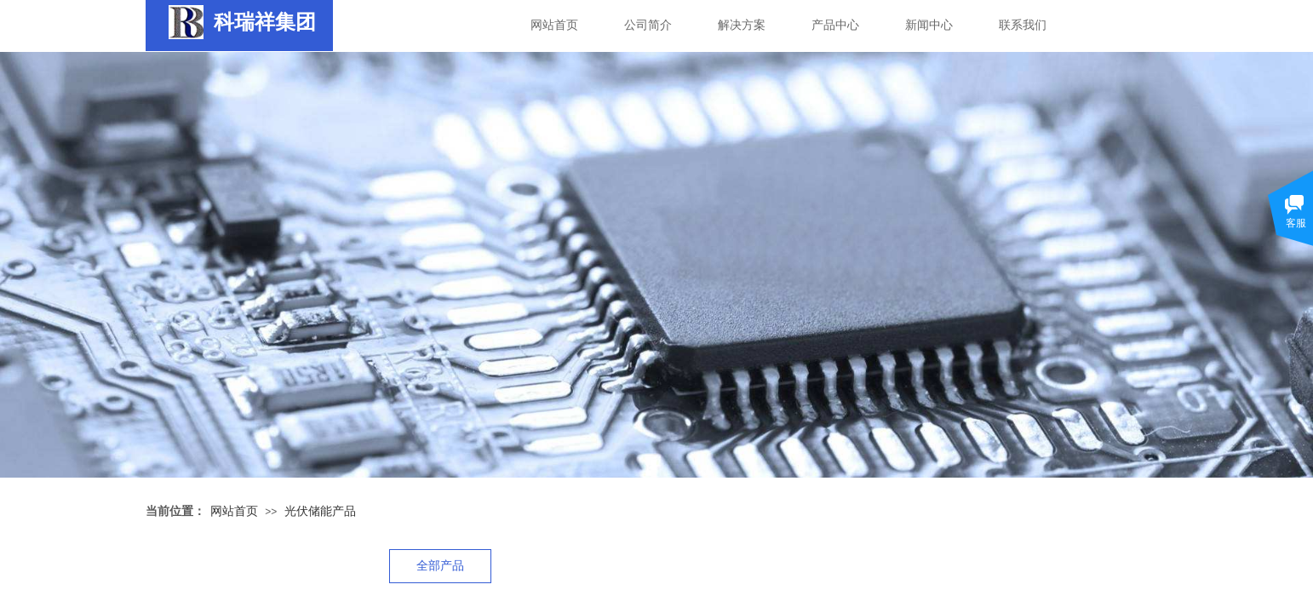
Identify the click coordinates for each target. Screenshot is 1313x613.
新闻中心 (929, 25)
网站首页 (554, 25)
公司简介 (648, 25)
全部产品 (440, 565)
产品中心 (835, 25)
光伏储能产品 (320, 511)
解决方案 (741, 25)
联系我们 (1022, 25)
